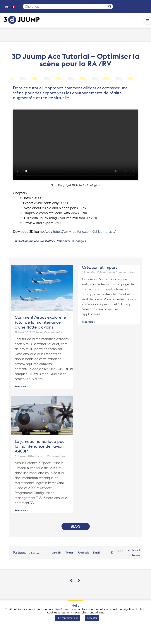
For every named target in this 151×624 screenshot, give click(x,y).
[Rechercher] (110, 6)
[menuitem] (6, 6)
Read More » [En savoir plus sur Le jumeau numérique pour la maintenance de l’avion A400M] (21, 510)
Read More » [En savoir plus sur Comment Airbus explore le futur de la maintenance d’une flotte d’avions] (21, 386)
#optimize (64, 241)
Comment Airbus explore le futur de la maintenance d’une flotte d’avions (40, 322)
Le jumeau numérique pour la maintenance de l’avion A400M (40, 446)
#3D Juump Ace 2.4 (31, 241)
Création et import (99, 267)
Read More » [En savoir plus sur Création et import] (88, 321)
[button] (56, 552)
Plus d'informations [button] (67, 617)
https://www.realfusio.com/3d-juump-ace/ (84, 231)
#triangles (79, 241)
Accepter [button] (92, 617)
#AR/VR (50, 241)
